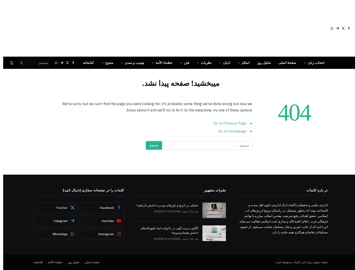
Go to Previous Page (226, 123)
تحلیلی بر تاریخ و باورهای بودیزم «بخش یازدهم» (164, 205)
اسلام (242, 62)
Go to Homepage (229, 131)
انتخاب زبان (313, 62)
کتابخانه (85, 62)
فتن (183, 62)
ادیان (223, 62)
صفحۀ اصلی (284, 62)
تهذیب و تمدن (131, 62)
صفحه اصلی (89, 262)
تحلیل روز (261, 62)
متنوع (106, 62)
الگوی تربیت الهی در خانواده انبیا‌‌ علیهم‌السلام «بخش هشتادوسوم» (166, 230)
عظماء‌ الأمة (160, 62)
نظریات (203, 62)
